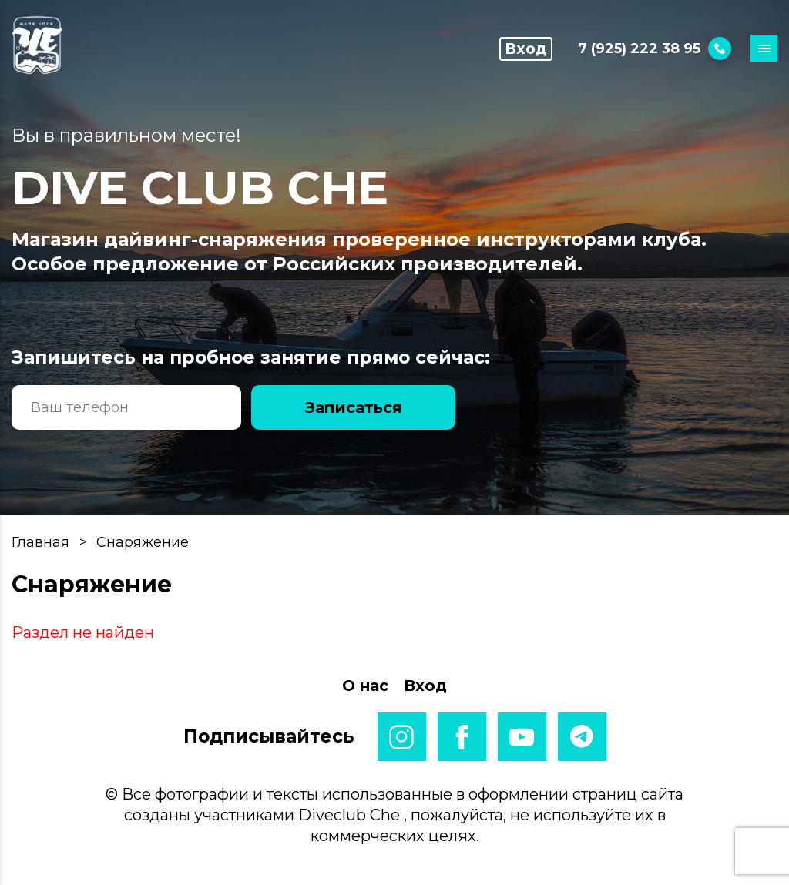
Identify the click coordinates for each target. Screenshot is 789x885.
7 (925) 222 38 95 (654, 50)
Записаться (353, 407)
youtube (522, 736)
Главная (40, 542)
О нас (365, 685)
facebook (462, 736)
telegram (582, 736)
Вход (525, 51)
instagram (402, 736)
